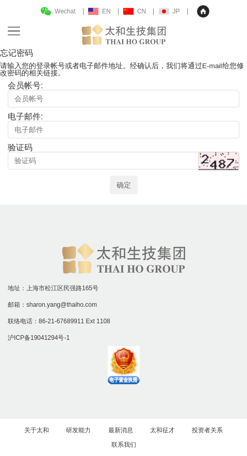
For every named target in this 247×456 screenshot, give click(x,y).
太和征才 (162, 430)
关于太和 (36, 430)
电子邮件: (25, 116)
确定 (124, 185)
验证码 (20, 147)
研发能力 (78, 430)
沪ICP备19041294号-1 (39, 337)
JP (176, 11)
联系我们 (123, 444)
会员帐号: (25, 85)
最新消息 (120, 430)
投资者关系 (207, 430)
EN (106, 11)
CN (141, 11)
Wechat (65, 11)
